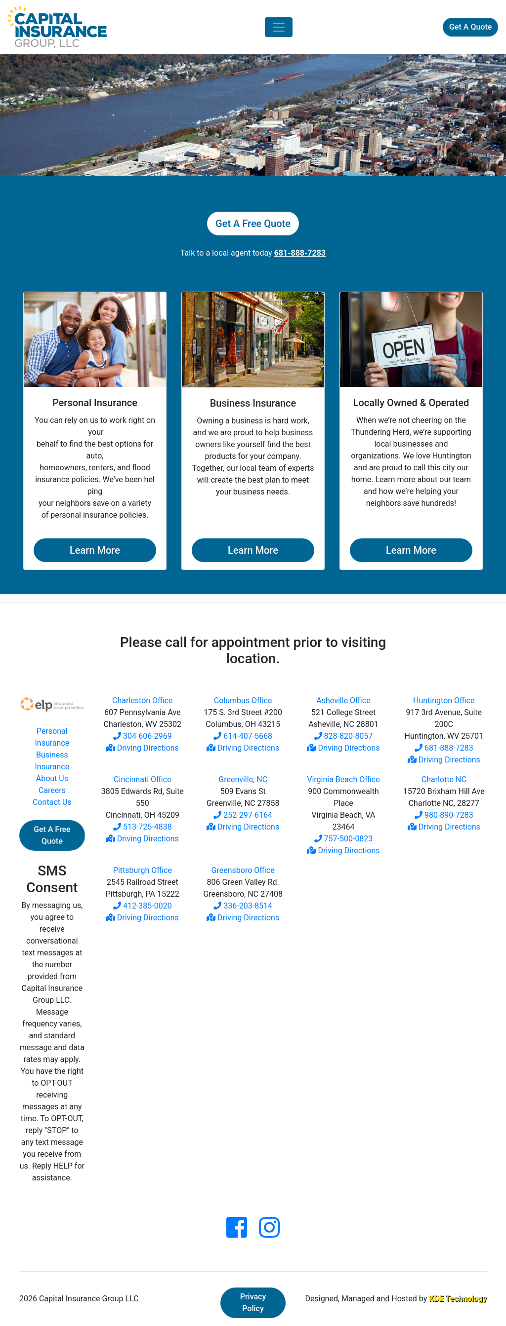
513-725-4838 (142, 827)
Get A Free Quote (253, 223)
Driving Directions (142, 748)
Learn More (95, 550)
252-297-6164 (242, 815)
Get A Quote (470, 27)
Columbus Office (243, 700)
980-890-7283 (444, 815)
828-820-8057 (343, 736)
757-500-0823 (343, 838)
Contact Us (52, 802)
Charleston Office (142, 700)
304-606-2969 (142, 736)
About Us (52, 778)
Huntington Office (444, 700)
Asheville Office (343, 700)
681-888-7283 (444, 748)
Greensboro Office (243, 870)
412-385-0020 (142, 905)
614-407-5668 (242, 736)
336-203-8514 (242, 905)
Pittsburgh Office (142, 870)
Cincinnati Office (142, 779)
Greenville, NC (242, 779)
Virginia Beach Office (343, 779)
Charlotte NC (444, 779)
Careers (52, 790)
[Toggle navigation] (279, 27)
